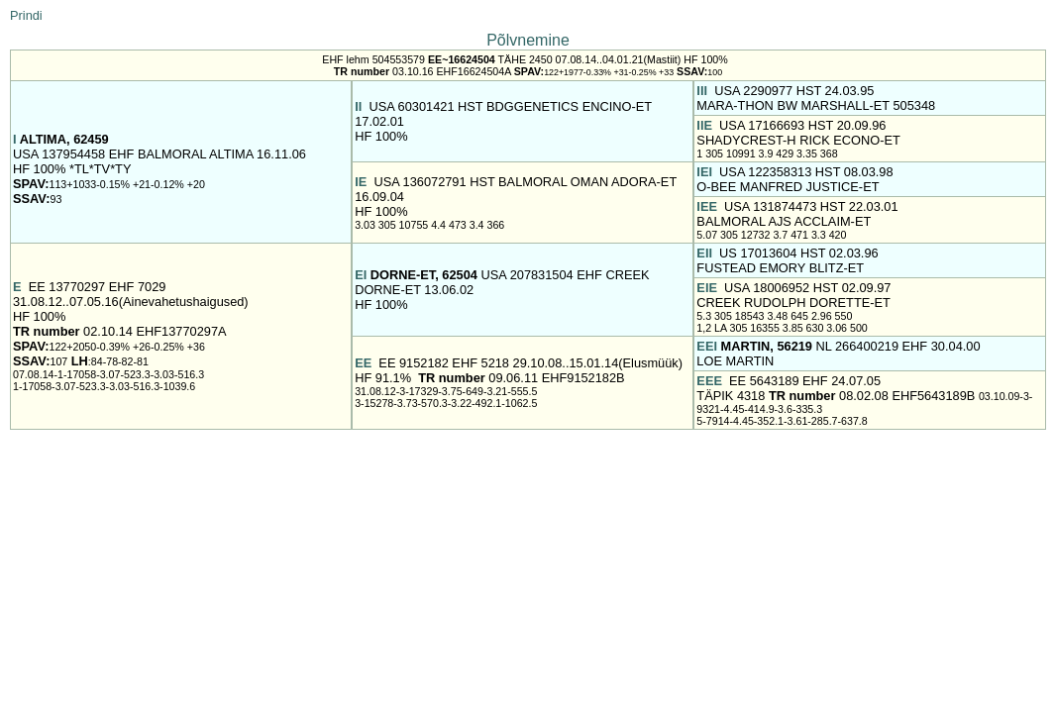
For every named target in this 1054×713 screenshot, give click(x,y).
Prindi (26, 15)
